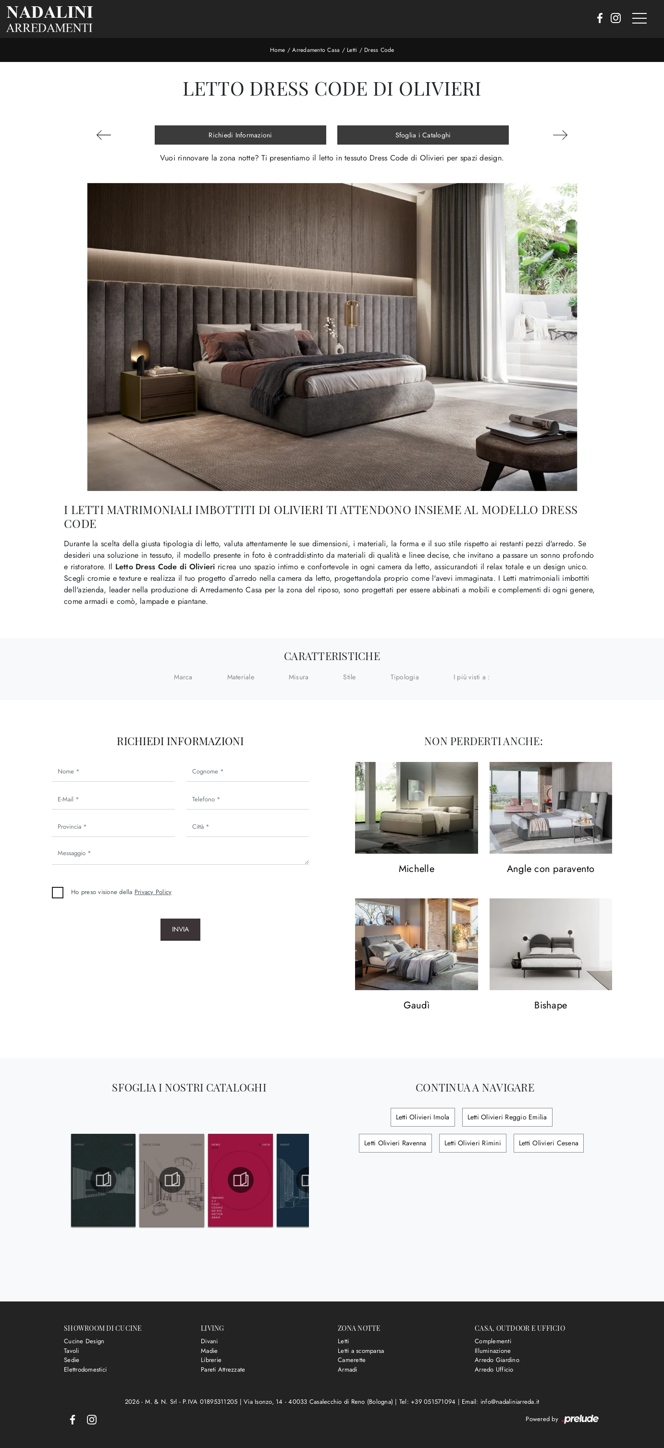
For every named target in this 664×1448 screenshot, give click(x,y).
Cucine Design (84, 1341)
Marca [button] (183, 677)
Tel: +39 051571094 (428, 1401)
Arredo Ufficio (494, 1369)
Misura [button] (299, 677)
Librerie (211, 1359)
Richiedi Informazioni (240, 135)
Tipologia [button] (405, 677)
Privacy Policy (153, 891)
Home (277, 50)
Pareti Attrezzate (223, 1369)
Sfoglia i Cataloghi (423, 135)
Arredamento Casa (316, 50)
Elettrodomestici (85, 1369)
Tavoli (71, 1350)
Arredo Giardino (497, 1359)
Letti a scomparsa (361, 1350)
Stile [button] (349, 677)
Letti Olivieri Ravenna (395, 1143)
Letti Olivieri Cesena (548, 1143)
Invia (180, 929)
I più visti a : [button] (472, 677)
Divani (209, 1341)
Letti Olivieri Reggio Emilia (507, 1117)
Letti (352, 50)
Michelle (416, 869)
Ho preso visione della (121, 891)
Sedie (71, 1359)
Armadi (347, 1369)
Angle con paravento (551, 869)
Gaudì (417, 1006)
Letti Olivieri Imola (423, 1117)
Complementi (493, 1341)
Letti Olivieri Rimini (472, 1143)
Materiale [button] (240, 677)
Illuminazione (493, 1350)
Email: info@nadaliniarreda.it (500, 1401)
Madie (209, 1350)
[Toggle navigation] (639, 19)
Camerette (352, 1359)
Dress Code (379, 50)
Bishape (550, 1006)
